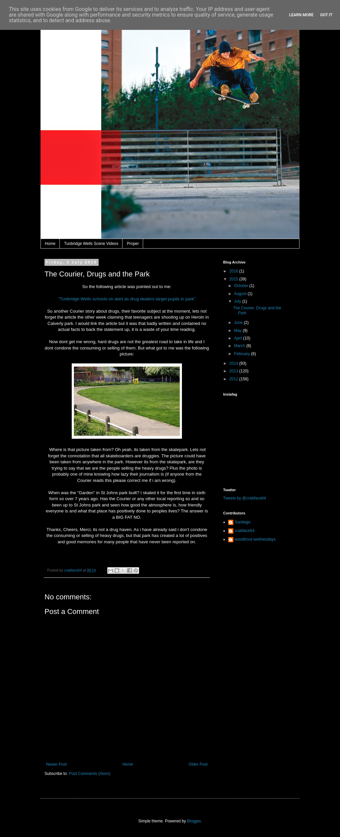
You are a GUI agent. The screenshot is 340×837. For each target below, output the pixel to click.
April (238, 338)
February (242, 353)
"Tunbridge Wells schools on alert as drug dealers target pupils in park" (126, 298)
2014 (234, 363)
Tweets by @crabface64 (244, 498)
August (241, 293)
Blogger (194, 821)
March (240, 345)
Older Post (198, 764)
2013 (234, 371)
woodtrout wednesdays (255, 539)
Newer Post (56, 764)
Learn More (301, 15)
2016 (234, 271)
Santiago (242, 522)
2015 (234, 279)
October (241, 285)
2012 (234, 379)
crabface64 (244, 530)
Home (50, 243)
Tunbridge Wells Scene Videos (91, 243)
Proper (133, 243)
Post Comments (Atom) (89, 773)
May (238, 330)
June (239, 322)
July (238, 301)
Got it (326, 15)
